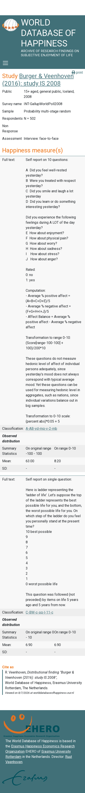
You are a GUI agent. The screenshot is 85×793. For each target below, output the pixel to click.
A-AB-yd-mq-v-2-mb (41, 428)
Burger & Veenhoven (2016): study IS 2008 (38, 79)
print (77, 72)
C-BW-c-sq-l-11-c (39, 612)
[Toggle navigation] (5, 63)
